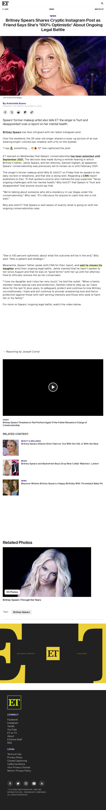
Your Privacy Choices (18, 767)
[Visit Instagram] (26, 784)
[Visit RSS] (42, 784)
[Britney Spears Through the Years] (53, 572)
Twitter (11, 726)
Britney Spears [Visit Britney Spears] (21, 612)
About (10, 736)
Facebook (12, 719)
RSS (9, 743)
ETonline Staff (14, 739)
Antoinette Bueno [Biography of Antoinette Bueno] (16, 103)
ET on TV (12, 733)
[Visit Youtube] (34, 784)
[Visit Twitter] (18, 784)
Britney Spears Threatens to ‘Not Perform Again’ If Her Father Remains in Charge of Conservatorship (45, 424)
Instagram (12, 723)
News (53, 16)
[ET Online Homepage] (6, 3)
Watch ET (99, 9)
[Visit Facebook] (10, 784)
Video (51, 9)
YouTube (12, 729)
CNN (86, 176)
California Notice (16, 764)
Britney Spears (12, 132)
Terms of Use (14, 754)
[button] (53, 387)
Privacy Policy (14, 757)
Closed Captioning (17, 761)
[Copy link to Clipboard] (31, 113)
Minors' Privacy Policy (19, 770)
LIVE (6, 9)
